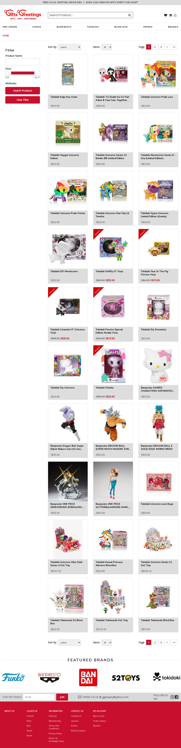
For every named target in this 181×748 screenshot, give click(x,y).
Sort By (52, 47)
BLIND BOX (121, 26)
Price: (8, 68)
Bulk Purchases (78, 730)
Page (141, 47)
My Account (98, 716)
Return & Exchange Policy (56, 739)
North (29, 735)
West (29, 721)
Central (30, 716)
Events (74, 725)
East (28, 725)
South (29, 730)
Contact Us (76, 716)
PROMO (148, 26)
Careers (74, 721)
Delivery (53, 716)
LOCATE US (32, 711)
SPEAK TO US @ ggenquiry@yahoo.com (103, 697)
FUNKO (37, 27)
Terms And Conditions (54, 727)
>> (174, 47)
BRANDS (173, 27)
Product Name (13, 55)
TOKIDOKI (93, 27)
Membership (55, 721)
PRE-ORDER (10, 27)
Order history (99, 721)
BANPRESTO (64, 27)
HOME (6, 35)
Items (96, 47)
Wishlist (96, 725)
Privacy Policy (55, 733)
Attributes (10, 83)
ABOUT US (9, 711)
